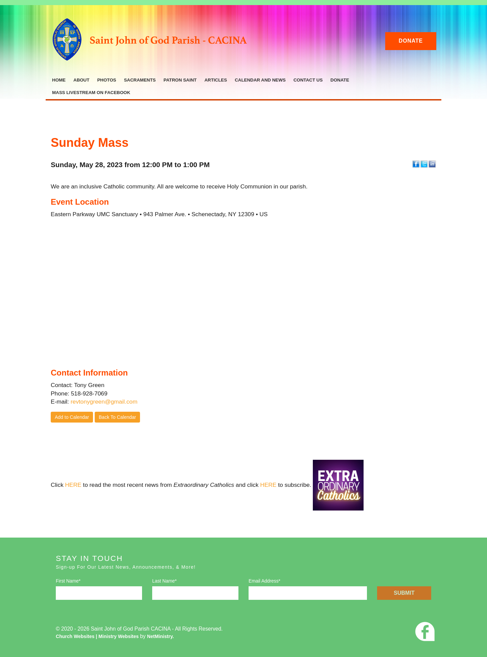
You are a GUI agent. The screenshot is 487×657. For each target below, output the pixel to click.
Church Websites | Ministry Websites (98, 636)
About (81, 80)
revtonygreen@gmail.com (104, 401)
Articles (215, 80)
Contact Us (308, 80)
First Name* (68, 581)
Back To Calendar (117, 417)
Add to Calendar (72, 417)
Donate (411, 41)
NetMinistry (159, 636)
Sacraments (140, 80)
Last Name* (164, 581)
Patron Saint (179, 80)
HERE (73, 484)
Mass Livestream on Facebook (91, 92)
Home (59, 80)
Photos (106, 80)
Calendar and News (260, 80)
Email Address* (264, 581)
